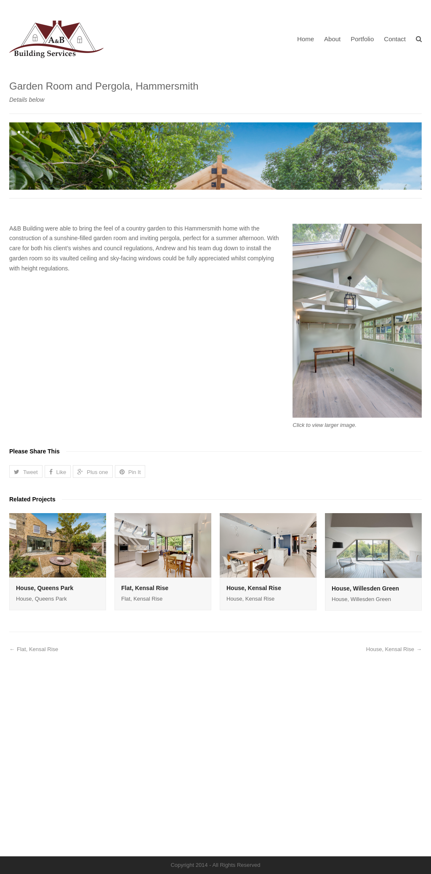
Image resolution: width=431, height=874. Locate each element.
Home (305, 38)
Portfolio (362, 38)
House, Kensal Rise (253, 795)
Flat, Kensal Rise (144, 795)
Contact (395, 38)
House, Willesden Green (365, 795)
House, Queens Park (44, 795)
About (332, 38)
